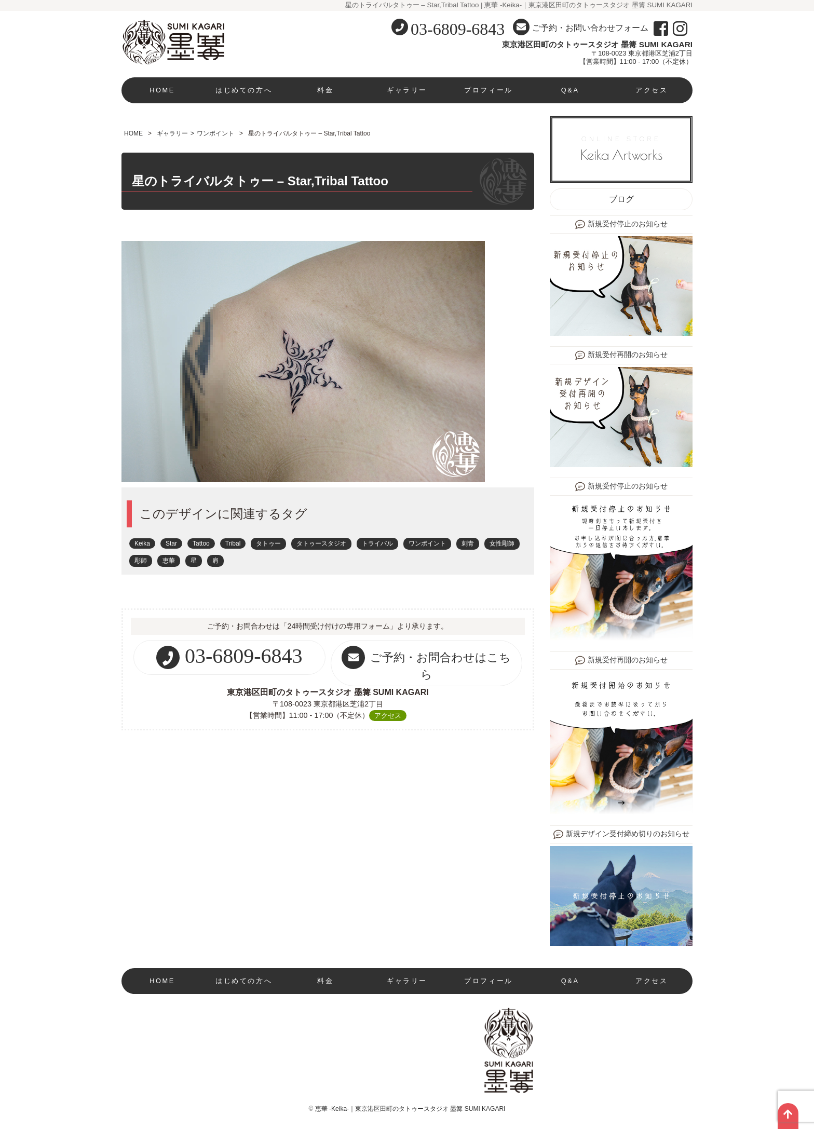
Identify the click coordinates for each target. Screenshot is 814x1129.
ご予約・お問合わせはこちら (426, 663)
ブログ (621, 199)
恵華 (168, 560)
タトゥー (268, 543)
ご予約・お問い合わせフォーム (580, 27)
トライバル (377, 543)
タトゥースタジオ (321, 543)
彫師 (140, 560)
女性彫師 (502, 543)
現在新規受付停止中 (162, 1007)
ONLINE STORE (621, 149)
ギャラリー (407, 90)
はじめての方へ (243, 90)
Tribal (233, 543)
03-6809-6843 (458, 29)
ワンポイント (215, 133)
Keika (142, 543)
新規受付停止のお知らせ (628, 224)
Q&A (570, 90)
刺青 (468, 543)
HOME (162, 90)
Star (171, 543)
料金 (325, 90)
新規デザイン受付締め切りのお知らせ (627, 834)
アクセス (651, 90)
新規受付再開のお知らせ (628, 355)
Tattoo (201, 543)
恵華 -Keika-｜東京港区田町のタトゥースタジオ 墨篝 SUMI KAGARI (410, 1108)
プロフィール (488, 90)
